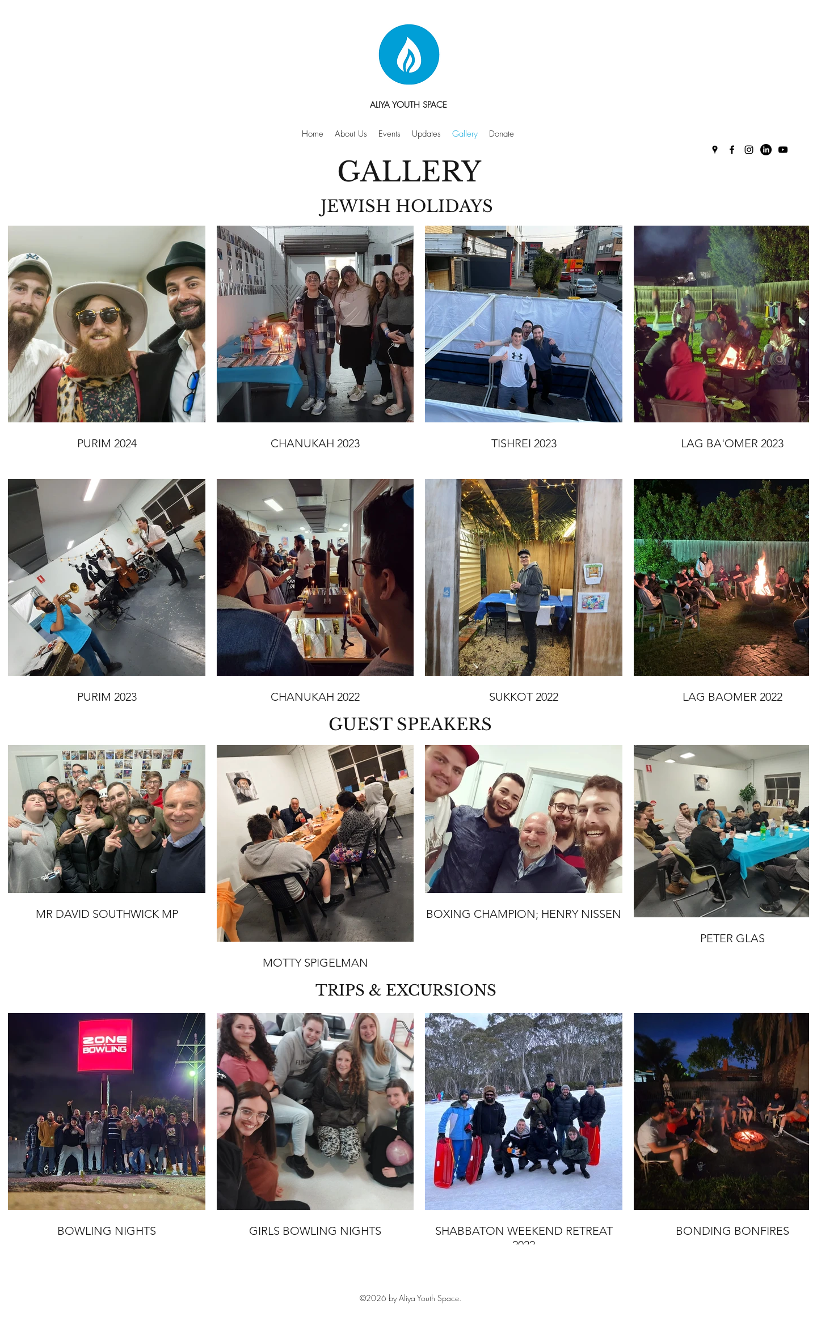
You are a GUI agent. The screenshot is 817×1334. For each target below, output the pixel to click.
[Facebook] (732, 149)
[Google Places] (715, 149)
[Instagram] (749, 149)
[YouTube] (783, 149)
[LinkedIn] (766, 149)
